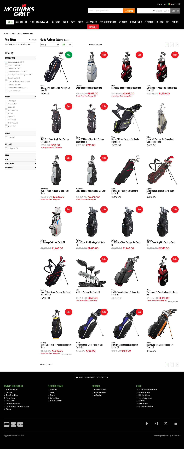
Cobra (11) (11, 107)
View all (99, 44)
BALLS (65, 22)
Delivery (51, 392)
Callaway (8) (12, 101)
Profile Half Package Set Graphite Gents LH (124, 192)
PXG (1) (10, 113)
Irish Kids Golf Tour (99, 392)
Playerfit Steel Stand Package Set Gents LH (89, 346)
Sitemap (7, 409)
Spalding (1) (12, 120)
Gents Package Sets (23, 44)
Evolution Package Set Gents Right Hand (160, 192)
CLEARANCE (93, 26)
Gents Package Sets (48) (16, 62)
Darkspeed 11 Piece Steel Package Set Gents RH (162, 89)
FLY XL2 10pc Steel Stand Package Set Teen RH (55, 89)
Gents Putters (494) (14, 84)
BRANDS (175, 22)
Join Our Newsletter (55, 401)
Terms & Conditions (11, 395)
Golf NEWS (141, 401)
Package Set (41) (13, 148)
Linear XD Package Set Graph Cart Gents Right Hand (160, 140)
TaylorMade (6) (13, 123)
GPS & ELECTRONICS (108, 22)
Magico (160, 436)
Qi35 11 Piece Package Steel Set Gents (91, 190)
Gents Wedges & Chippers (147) (19, 81)
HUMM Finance (142, 403)
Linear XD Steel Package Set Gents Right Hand (125, 140)
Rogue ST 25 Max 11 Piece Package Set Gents (56, 346)
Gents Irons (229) (14, 78)
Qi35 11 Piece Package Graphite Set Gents (55, 192)
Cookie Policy (9, 401)
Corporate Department (144, 398)
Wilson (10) (12, 126)
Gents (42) (11, 137)
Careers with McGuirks (12, 403)
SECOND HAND (21, 22)
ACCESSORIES (91, 22)
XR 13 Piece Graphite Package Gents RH (161, 243)
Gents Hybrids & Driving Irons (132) (20, 75)
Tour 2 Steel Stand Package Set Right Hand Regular (55, 293)
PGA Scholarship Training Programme (17, 406)
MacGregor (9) (13, 110)
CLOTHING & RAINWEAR (39, 22)
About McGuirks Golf (11, 389)
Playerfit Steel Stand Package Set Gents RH (124, 346)
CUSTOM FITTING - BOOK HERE (157, 22)
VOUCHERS (123, 22)
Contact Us (52, 389)
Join (165, 4)
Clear (32, 40)
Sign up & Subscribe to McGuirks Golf (92, 377)
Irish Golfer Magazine (100, 389)
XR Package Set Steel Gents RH (53, 242)
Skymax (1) (11, 117)
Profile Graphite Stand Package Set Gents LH (125, 293)
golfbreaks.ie (97, 395)
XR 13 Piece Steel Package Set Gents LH (126, 243)
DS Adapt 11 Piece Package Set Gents (126, 87)
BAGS (73, 22)
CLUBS (10, 22)
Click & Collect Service (145, 406)
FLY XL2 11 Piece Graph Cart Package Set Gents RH (55, 140)
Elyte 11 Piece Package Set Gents (89, 87)
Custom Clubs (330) (15, 65)
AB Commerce (175, 436)
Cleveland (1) (12, 104)
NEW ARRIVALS (136, 22)
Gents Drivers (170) (14, 68)
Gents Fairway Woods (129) (17, 72)
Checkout (175, 10)
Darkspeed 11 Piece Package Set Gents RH (162, 293)
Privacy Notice (9, 398)
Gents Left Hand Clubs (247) (17, 87)
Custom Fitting (53, 398)
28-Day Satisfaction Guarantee (147, 389)
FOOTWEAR (55, 22)
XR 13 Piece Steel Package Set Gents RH (90, 243)
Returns (51, 395)
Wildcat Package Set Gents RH (88, 292)
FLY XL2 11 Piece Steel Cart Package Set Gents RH (90, 140)
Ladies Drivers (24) (14, 91)
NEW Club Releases (143, 395)
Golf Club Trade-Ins (143, 392)
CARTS (80, 22)
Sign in (160, 4)
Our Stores (8, 392)
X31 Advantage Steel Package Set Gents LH (160, 346)
